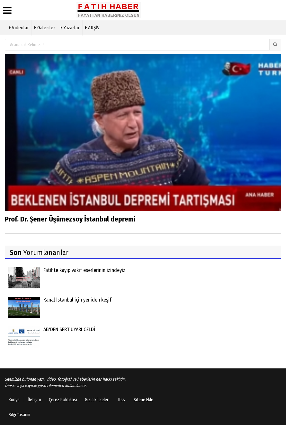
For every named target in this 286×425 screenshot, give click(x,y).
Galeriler (44, 27)
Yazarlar (70, 27)
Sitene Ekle (143, 399)
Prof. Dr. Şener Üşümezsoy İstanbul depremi (70, 219)
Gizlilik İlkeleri (97, 399)
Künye (14, 399)
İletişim (34, 399)
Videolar (19, 27)
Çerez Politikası (63, 399)
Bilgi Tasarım (19, 414)
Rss (121, 399)
